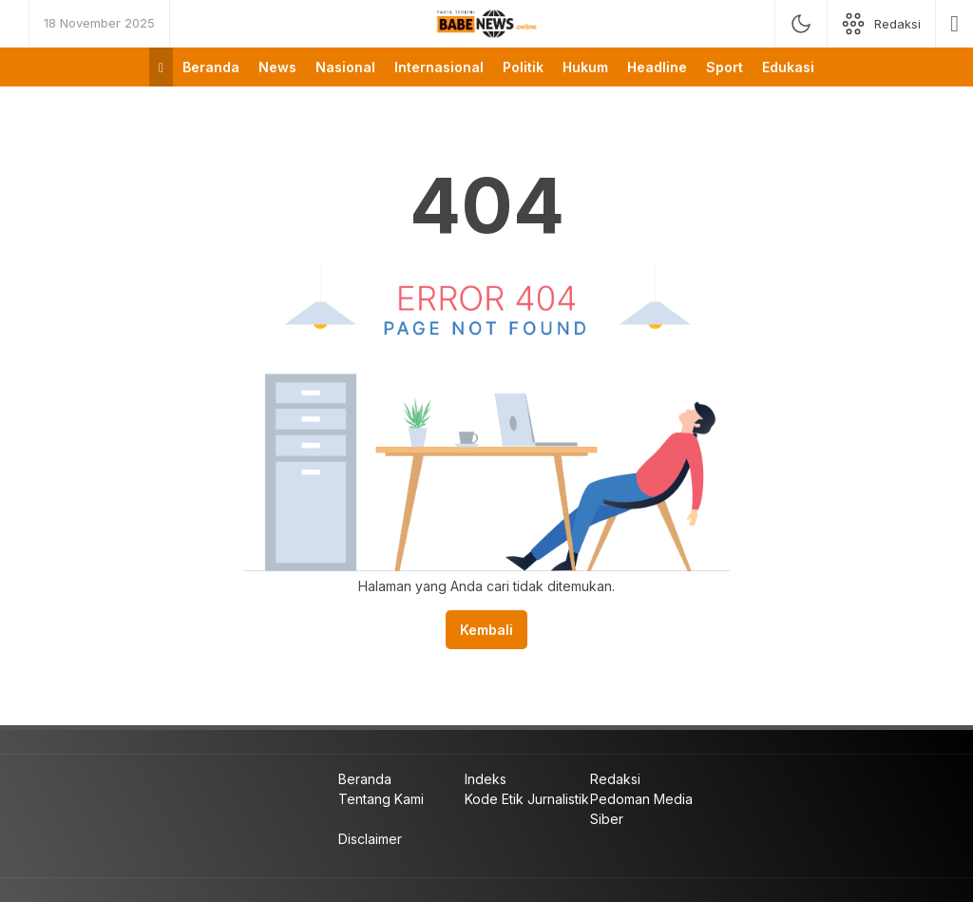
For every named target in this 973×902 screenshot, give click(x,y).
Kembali (486, 630)
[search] (954, 24)
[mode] (801, 24)
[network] (881, 24)
